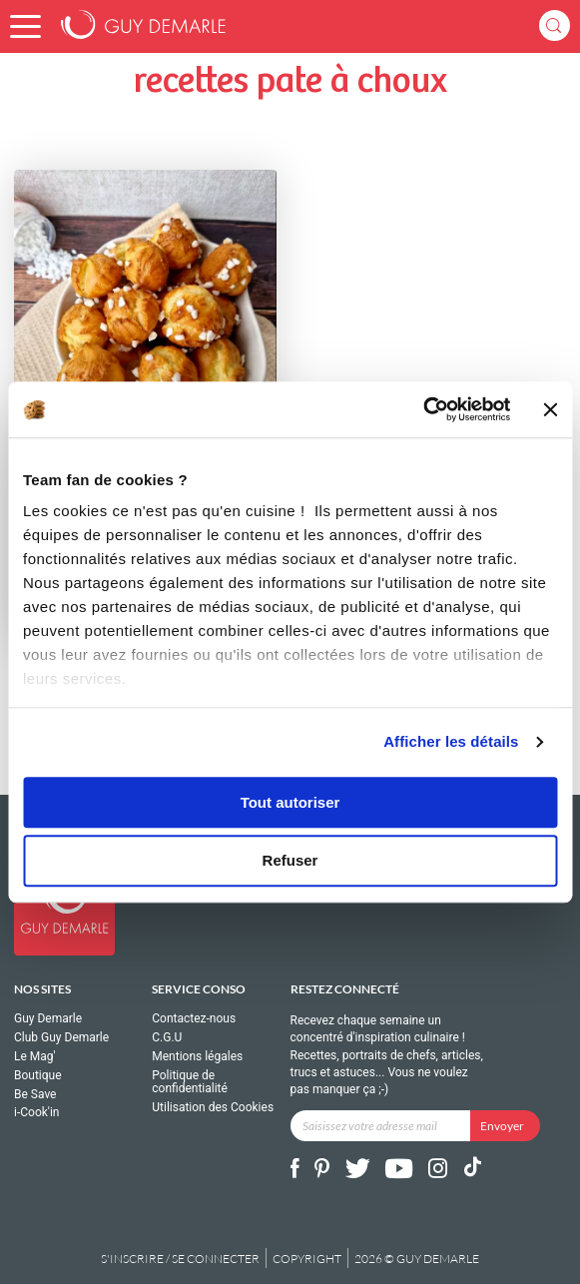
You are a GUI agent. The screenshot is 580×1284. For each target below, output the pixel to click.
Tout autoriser (290, 802)
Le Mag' (35, 1056)
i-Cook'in (36, 1112)
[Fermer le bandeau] (550, 409)
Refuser (290, 861)
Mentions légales (197, 1056)
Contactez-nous (194, 1018)
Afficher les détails (450, 741)
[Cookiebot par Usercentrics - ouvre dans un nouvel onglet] (423, 409)
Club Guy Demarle (61, 1037)
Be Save (35, 1094)
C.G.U (167, 1037)
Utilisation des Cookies (213, 1107)
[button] (25, 26)
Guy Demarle (48, 1018)
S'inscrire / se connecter (180, 1258)
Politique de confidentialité (190, 1082)
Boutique (38, 1075)
